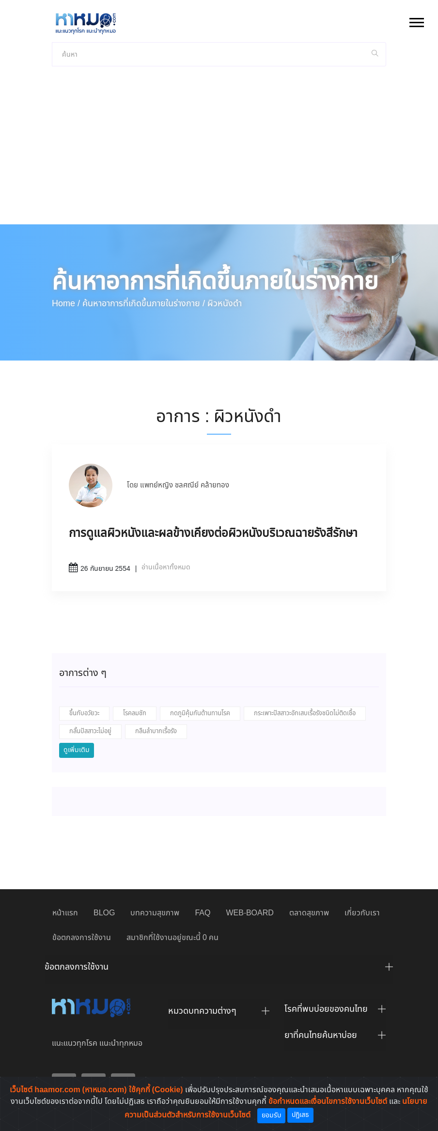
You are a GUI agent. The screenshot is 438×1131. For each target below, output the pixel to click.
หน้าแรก (65, 913)
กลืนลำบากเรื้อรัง (156, 731)
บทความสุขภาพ (154, 913)
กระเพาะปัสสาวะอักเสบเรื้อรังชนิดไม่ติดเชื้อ (305, 713)
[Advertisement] (219, 152)
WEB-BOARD (249, 913)
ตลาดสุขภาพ (309, 913)
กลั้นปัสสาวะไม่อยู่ (90, 731)
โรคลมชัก (134, 713)
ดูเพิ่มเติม (76, 750)
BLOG (104, 913)
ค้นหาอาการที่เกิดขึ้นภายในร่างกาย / (143, 304)
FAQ (202, 913)
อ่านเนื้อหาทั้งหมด (165, 567)
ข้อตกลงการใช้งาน (81, 937)
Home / (66, 304)
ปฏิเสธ (300, 1115)
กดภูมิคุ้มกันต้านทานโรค (200, 713)
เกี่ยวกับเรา (362, 913)
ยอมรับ (271, 1115)
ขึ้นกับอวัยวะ (84, 713)
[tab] (219, 970)
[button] (416, 20)
